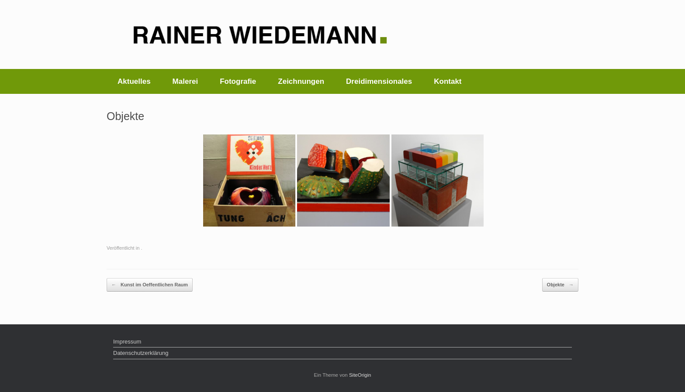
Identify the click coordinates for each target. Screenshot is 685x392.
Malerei (185, 81)
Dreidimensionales (379, 81)
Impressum (127, 341)
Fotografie (238, 81)
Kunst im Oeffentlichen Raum (149, 285)
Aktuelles (134, 81)
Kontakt (447, 81)
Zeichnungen (301, 81)
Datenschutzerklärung (140, 353)
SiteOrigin (360, 375)
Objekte (560, 285)
